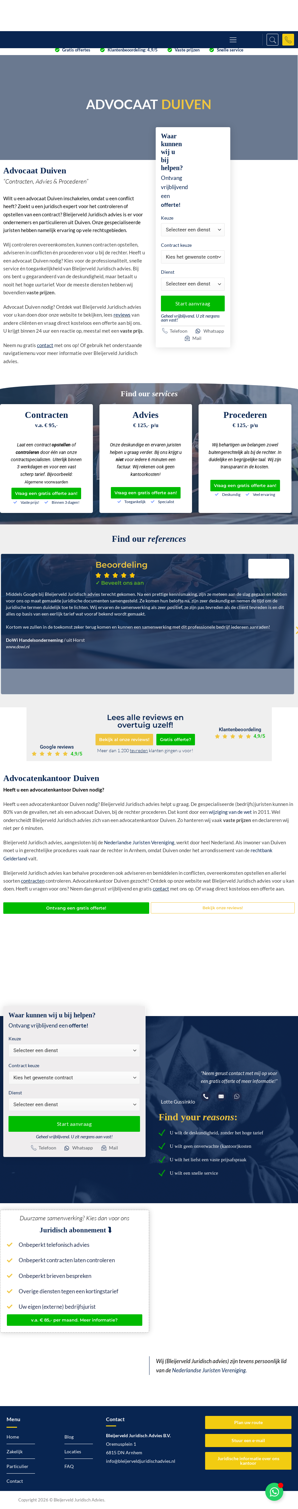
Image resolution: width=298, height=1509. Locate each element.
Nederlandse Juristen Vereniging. (209, 1370)
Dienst (167, 272)
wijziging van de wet (230, 812)
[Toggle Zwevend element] (274, 1492)
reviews (122, 315)
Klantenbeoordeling (240, 730)
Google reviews (57, 747)
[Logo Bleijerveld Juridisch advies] (45, 15)
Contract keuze (176, 245)
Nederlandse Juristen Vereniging (139, 842)
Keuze (167, 218)
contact (161, 889)
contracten (32, 881)
